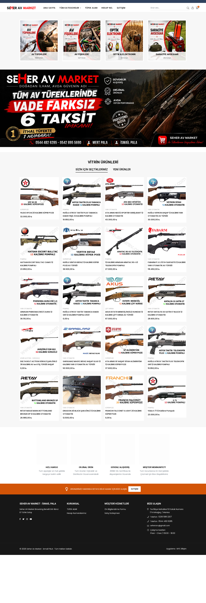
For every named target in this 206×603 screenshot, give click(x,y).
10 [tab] (115, 145)
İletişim (121, 7)
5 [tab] (100, 145)
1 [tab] (88, 145)
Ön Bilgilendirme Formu (115, 528)
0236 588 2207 (165, 536)
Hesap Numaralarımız (76, 532)
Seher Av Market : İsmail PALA (38, 523)
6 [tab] (103, 145)
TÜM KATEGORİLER (70, 7)
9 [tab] (112, 145)
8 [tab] (109, 145)
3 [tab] (94, 145)
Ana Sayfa (49, 7)
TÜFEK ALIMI (91, 7)
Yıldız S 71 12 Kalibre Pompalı (161, 430)
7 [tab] (106, 145)
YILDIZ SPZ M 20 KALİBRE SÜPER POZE (37, 212)
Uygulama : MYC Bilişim (175, 568)
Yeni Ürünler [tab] (122, 169)
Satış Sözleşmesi (112, 532)
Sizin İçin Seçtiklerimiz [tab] (92, 169)
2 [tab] (91, 145)
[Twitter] (23, 538)
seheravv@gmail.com (160, 545)
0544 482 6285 (165, 540)
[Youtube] (31, 538)
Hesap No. (107, 7)
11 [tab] (118, 145)
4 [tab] (97, 145)
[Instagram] (27, 538)
